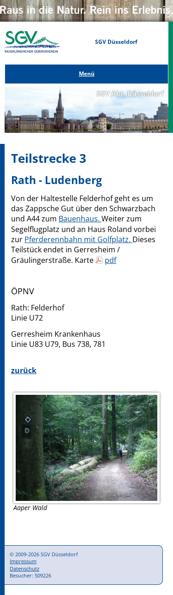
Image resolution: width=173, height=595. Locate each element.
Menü (87, 73)
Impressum (23, 561)
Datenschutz (24, 568)
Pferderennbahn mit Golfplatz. (78, 239)
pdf (110, 260)
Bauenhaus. (80, 219)
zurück (23, 370)
